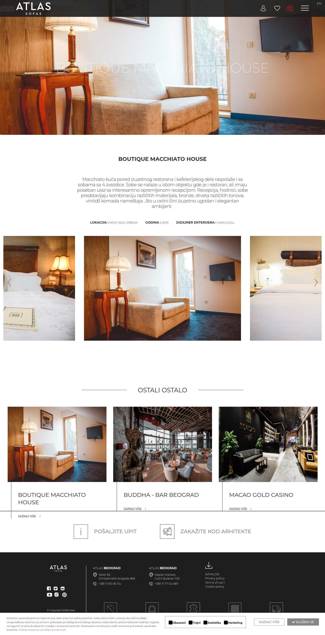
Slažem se (303, 622)
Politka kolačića (29, 629)
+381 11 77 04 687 (167, 583)
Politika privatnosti (53, 629)
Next (314, 281)
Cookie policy (214, 586)
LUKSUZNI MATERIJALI (193, 611)
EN (319, 3)
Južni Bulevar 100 (167, 578)
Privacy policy (215, 578)
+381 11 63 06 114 (110, 583)
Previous (8, 281)
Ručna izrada (110, 611)
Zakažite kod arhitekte (205, 531)
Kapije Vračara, (165, 574)
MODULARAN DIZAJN (152, 611)
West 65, (105, 574)
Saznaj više (29, 516)
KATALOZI (212, 574)
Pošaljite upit (105, 531)
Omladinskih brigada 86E (117, 578)
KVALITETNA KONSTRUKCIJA (235, 611)
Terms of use (214, 582)
